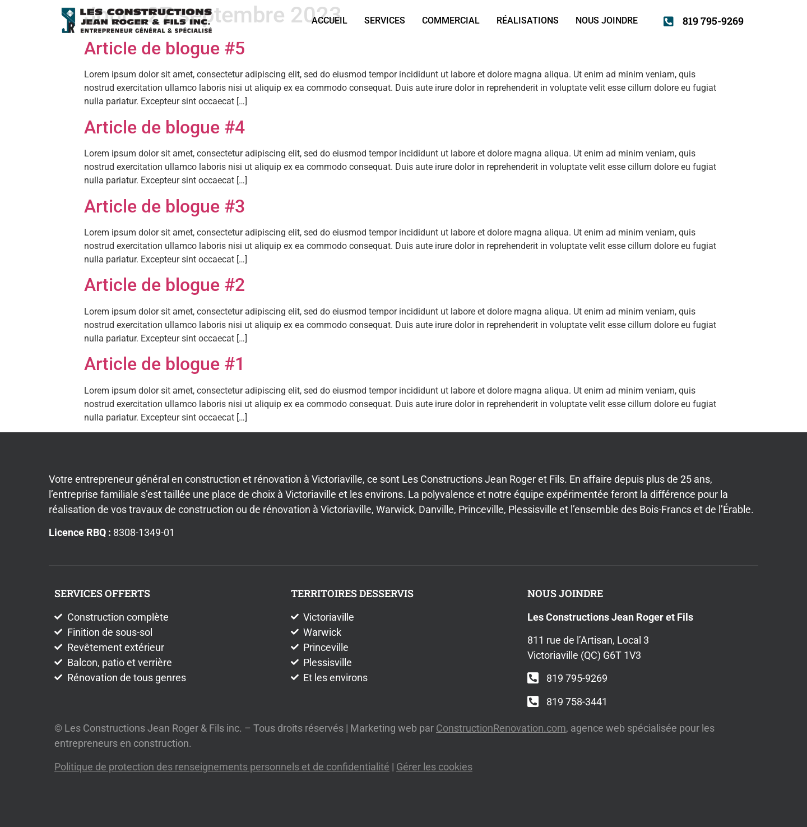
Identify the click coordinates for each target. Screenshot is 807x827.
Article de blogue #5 (164, 48)
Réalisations (528, 20)
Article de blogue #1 (164, 364)
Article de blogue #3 (164, 206)
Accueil (329, 20)
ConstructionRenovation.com (501, 728)
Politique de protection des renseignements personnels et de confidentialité (221, 767)
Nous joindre (607, 20)
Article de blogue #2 (164, 284)
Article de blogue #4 (164, 127)
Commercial (451, 20)
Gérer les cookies (434, 767)
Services (384, 20)
